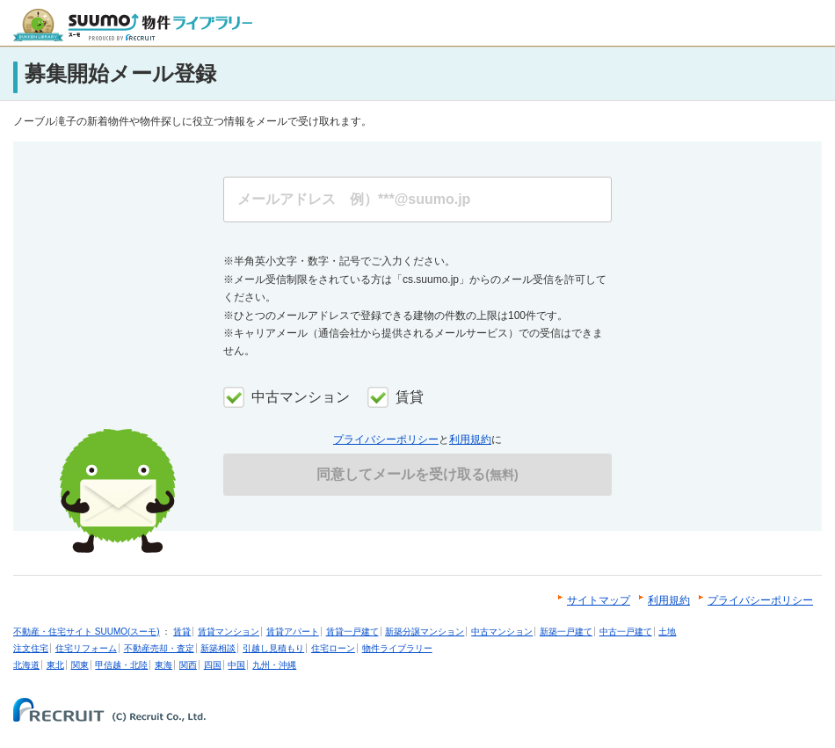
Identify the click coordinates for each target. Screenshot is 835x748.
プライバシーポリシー (386, 439)
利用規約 (470, 439)
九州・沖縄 (274, 665)
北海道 (26, 665)
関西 (188, 665)
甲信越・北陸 (121, 665)
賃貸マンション (228, 631)
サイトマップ (598, 600)
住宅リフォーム (86, 648)
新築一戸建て (566, 631)
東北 (55, 665)
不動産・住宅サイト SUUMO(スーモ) (86, 631)
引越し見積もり (273, 648)
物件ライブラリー (397, 648)
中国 (236, 665)
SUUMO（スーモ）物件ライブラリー (132, 25)
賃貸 (182, 631)
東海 (163, 665)
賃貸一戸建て (352, 631)
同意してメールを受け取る (417, 474)
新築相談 (218, 648)
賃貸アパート (292, 631)
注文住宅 (30, 648)
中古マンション (502, 631)
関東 (80, 665)
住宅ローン (333, 648)
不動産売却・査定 (159, 648)
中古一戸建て (625, 631)
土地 (667, 631)
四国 (212, 665)
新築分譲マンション (424, 631)
